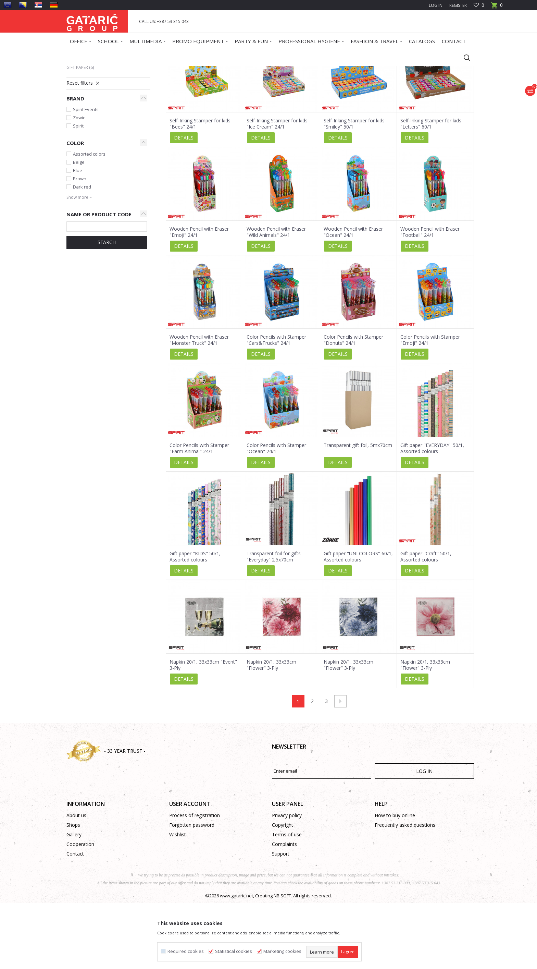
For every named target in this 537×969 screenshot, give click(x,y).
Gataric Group (80, 70)
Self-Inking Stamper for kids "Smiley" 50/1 (354, 190)
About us (76, 881)
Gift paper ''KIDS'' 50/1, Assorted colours (195, 623)
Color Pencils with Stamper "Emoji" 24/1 (430, 406)
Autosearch (280, 95)
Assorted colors (89, 220)
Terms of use (287, 900)
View (378, 95)
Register (458, 5)
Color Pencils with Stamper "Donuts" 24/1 (353, 406)
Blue (77, 236)
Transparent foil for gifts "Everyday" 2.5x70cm (274, 623)
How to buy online (395, 881)
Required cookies (185, 951)
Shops (73, 891)
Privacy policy (287, 881)
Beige (79, 228)
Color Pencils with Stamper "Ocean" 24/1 (276, 514)
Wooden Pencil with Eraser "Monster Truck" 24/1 (199, 406)
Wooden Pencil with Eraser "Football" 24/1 (430, 298)
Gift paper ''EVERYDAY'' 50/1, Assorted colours (432, 514)
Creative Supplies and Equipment (105, 125)
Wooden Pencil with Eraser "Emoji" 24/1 (199, 298)
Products (107, 70)
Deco (126, 70)
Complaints (284, 910)
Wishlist (177, 900)
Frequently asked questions (405, 891)
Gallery (74, 900)
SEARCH (107, 308)
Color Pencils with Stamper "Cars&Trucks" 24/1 (276, 406)
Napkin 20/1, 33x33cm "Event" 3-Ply (203, 731)
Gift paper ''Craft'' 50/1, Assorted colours (425, 623)
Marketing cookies (282, 951)
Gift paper (80, 133)
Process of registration (194, 881)
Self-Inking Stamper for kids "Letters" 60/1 (430, 190)
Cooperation (80, 910)
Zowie (79, 184)
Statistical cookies (233, 951)
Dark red (82, 253)
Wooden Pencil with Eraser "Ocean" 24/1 (353, 298)
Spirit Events (86, 175)
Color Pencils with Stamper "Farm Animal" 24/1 (199, 514)
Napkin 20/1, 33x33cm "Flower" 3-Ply (271, 731)
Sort (306, 95)
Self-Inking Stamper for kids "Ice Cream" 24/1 (277, 190)
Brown (79, 245)
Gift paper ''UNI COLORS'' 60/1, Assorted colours (358, 623)
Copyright (282, 891)
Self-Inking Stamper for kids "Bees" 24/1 (200, 190)
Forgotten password (191, 891)
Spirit (78, 192)
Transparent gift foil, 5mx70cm (358, 511)
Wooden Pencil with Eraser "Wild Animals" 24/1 (276, 298)
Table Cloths (84, 117)
